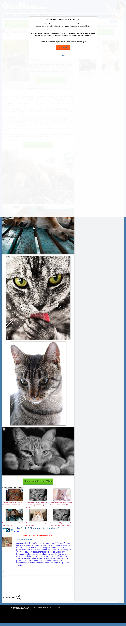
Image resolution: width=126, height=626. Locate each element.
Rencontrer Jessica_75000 (38, 481)
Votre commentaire (37, 586)
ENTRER (62, 47)
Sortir (63, 56)
